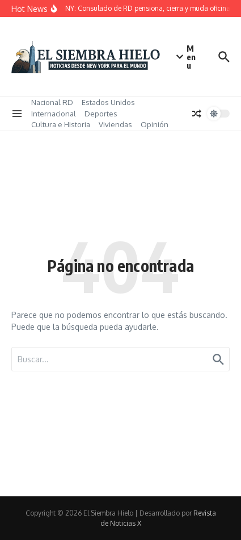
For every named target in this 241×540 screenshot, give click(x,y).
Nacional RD (52, 102)
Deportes (100, 113)
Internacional (53, 113)
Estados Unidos (108, 102)
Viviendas (115, 124)
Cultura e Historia (60, 124)
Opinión (154, 124)
